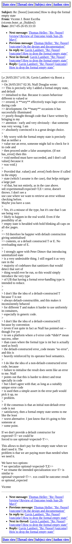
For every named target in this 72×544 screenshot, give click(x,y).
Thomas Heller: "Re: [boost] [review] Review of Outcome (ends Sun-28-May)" (36, 36)
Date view (9, 4)
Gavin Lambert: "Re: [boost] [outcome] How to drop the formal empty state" (38, 51)
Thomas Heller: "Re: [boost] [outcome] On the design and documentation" (39, 44)
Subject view (43, 4)
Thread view (25, 4)
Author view (61, 4)
